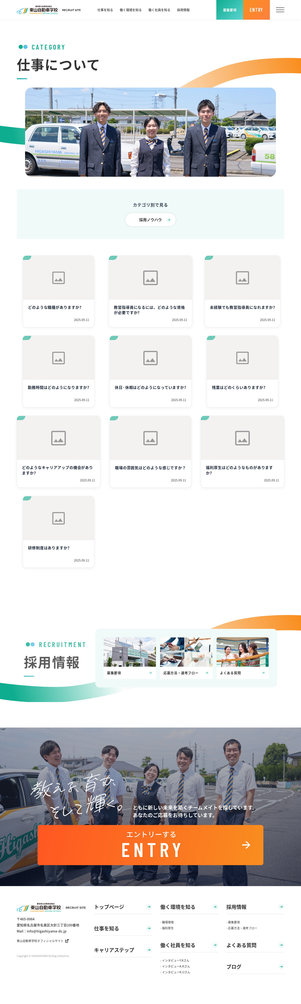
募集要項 (229, 9)
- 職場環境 (167, 922)
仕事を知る (105, 10)
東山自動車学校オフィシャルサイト (43, 941)
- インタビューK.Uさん (175, 972)
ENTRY (256, 10)
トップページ (123, 906)
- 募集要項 (233, 922)
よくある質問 (255, 945)
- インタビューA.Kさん (175, 966)
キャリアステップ (123, 949)
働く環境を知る (131, 10)
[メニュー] (280, 10)
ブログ (255, 966)
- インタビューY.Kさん (174, 960)
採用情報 (183, 10)
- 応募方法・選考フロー (241, 928)
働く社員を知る (159, 10)
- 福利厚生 (167, 928)
